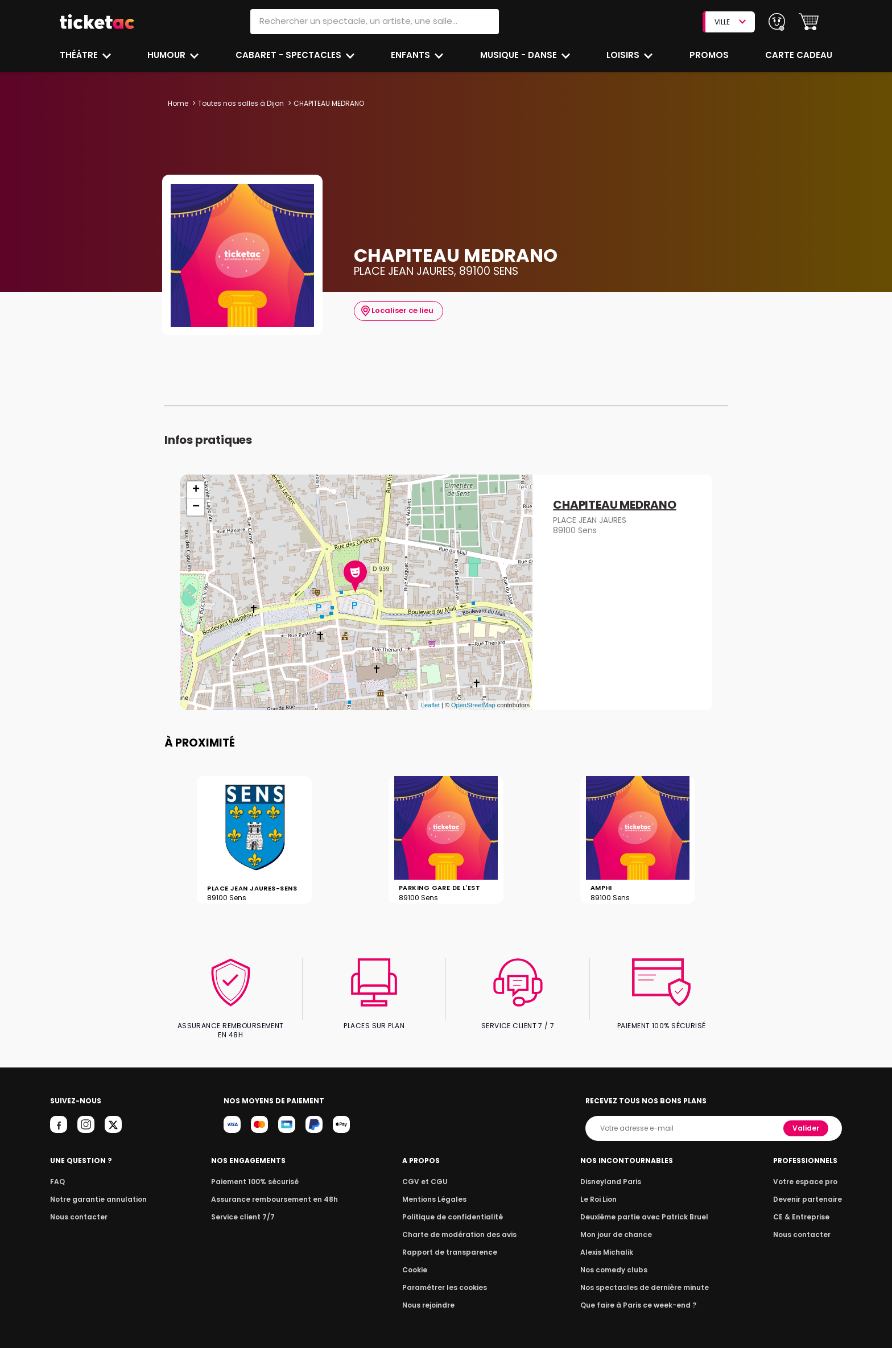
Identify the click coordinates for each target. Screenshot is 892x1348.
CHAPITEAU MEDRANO (615, 505)
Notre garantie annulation (95, 1189)
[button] (809, 22)
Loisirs (624, 55)
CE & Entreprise (803, 1207)
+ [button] (196, 489)
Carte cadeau (799, 55)
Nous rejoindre (430, 1295)
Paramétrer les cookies (445, 1278)
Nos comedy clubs (615, 1260)
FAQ (57, 1172)
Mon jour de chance (618, 1225)
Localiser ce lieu (396, 310)
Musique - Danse (520, 55)
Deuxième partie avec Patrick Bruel (644, 1207)
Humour (168, 55)
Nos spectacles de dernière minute (644, 1278)
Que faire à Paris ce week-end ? (638, 1295)
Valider (806, 1118)
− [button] (196, 507)
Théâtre (79, 55)
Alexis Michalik (609, 1242)
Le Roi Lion (601, 1189)
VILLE (730, 22)
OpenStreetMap (473, 705)
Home (178, 103)
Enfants (411, 55)
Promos (709, 55)
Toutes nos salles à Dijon (239, 103)
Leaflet (430, 705)
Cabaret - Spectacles (289, 55)
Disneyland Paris (613, 1172)
